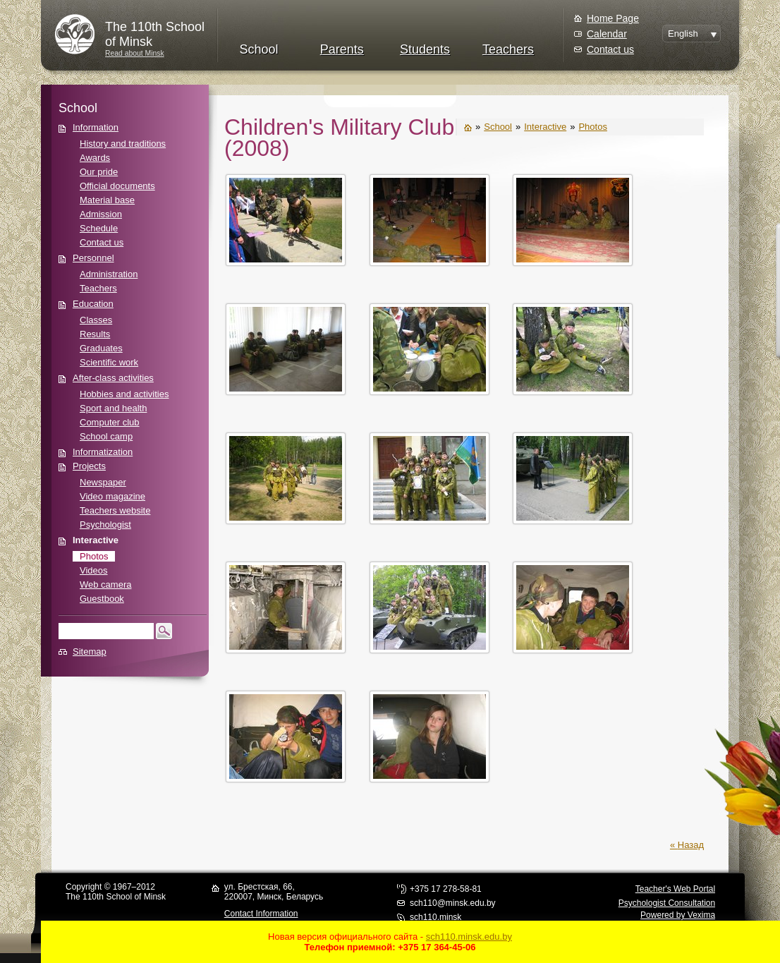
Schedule (99, 228)
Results (95, 334)
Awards (95, 157)
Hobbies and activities (124, 394)
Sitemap (89, 651)
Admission (101, 214)
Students (425, 49)
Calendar (607, 34)
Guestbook (102, 598)
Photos (94, 556)
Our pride (99, 171)
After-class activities (113, 378)
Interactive (95, 540)
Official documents (117, 186)
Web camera (105, 584)
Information (95, 127)
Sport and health (113, 408)
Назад (691, 845)
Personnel (93, 258)
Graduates (101, 348)
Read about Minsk (134, 53)
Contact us (610, 49)
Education (93, 303)
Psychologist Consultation (666, 903)
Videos (94, 570)
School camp (106, 436)
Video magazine (112, 496)
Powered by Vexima (677, 915)
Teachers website (115, 510)
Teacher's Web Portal (675, 889)
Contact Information (261, 914)
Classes (96, 320)
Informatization (103, 452)
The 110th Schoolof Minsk (155, 34)
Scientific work (109, 362)
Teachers (508, 49)
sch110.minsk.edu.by (469, 936)
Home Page (613, 18)
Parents (342, 49)
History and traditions (123, 143)
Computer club (110, 422)
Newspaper (103, 482)
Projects (89, 466)
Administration (109, 274)
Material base (107, 200)
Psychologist (105, 524)
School (258, 49)
